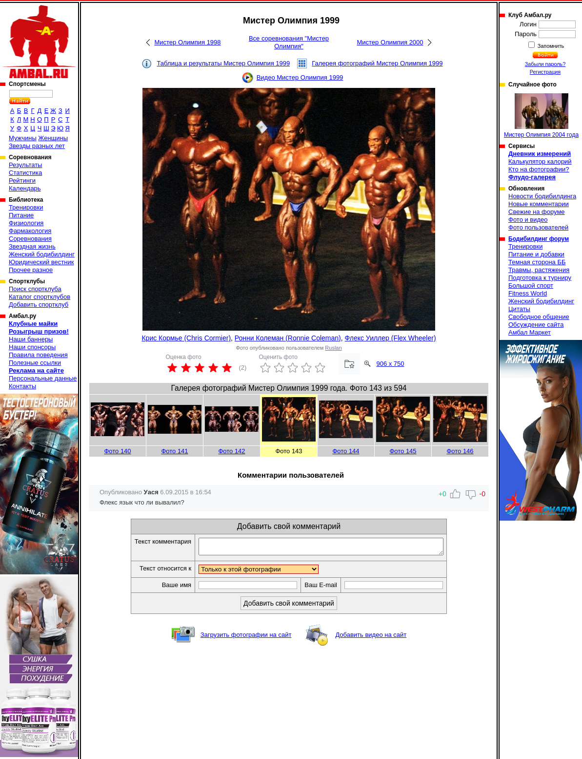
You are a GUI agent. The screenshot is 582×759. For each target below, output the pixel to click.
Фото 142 (231, 451)
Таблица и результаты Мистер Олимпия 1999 (223, 63)
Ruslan (333, 348)
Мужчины (23, 138)
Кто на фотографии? (538, 169)
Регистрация (545, 72)
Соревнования (30, 238)
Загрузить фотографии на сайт (246, 637)
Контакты (22, 386)
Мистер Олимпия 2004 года (541, 115)
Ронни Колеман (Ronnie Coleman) (288, 338)
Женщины (53, 138)
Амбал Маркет (529, 332)
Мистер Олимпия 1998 (187, 42)
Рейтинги (22, 180)
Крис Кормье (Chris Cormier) (186, 338)
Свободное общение (538, 316)
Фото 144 (345, 451)
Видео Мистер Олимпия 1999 (300, 77)
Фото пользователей (538, 227)
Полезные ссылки (35, 362)
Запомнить (550, 46)
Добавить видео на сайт (370, 637)
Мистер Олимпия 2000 (390, 42)
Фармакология (30, 230)
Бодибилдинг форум (538, 238)
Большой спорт (530, 285)
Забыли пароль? (545, 64)
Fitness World (527, 293)
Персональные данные (43, 378)
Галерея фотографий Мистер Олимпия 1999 (377, 63)
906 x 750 (390, 363)
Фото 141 (174, 451)
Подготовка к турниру (539, 277)
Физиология (26, 223)
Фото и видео (528, 219)
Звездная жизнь (32, 246)
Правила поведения (38, 354)
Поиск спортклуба (35, 289)
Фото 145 (402, 451)
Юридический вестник (41, 262)
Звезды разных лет (37, 145)
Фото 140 (117, 451)
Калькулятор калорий (540, 161)
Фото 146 (459, 451)
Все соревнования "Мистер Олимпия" (289, 42)
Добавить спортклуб (38, 304)
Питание (21, 215)
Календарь (25, 188)
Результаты (25, 165)
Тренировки (26, 207)
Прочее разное (31, 270)
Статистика (25, 172)
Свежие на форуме (536, 211)
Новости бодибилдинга (542, 196)
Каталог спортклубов (39, 296)
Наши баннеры (31, 339)
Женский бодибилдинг (42, 254)
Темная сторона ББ (537, 262)
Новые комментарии (538, 204)
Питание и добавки (536, 254)
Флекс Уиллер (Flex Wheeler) (390, 338)
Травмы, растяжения (538, 270)
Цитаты (519, 309)
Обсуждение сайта (535, 324)
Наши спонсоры (32, 347)
